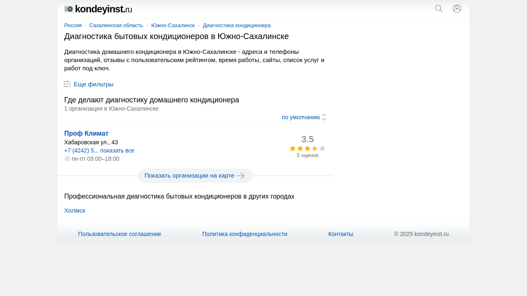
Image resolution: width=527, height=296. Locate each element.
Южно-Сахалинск (173, 25)
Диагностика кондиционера (237, 25)
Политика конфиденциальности (244, 234)
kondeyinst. (98, 8)
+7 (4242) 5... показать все (99, 150)
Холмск (74, 210)
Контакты (340, 234)
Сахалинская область (116, 25)
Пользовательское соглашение (119, 234)
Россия (73, 25)
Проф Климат (86, 133)
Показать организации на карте (195, 175)
